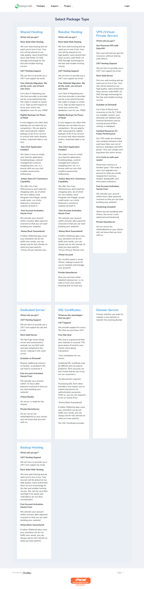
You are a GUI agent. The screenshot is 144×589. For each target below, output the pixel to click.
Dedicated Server (32, 310)
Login (127, 6)
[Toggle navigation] (123, 573)
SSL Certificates (69, 310)
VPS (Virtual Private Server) (107, 34)
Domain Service (107, 310)
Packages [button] (41, 6)
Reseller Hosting (70, 32)
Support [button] (54, 6)
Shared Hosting (31, 32)
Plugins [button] (67, 6)
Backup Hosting (31, 447)
